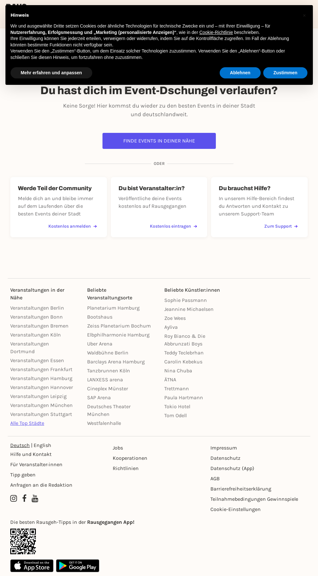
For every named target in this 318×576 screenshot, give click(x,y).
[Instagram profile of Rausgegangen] (13, 498)
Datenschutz (225, 458)
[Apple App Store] (31, 565)
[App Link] (159, 541)
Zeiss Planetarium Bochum (119, 326)
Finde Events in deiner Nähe (159, 141)
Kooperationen (130, 458)
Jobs (118, 448)
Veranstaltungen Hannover (41, 387)
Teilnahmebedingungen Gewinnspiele (254, 499)
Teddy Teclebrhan (184, 353)
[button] (304, 15)
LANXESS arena (105, 380)
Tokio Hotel (177, 406)
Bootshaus (99, 317)
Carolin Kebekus (183, 362)
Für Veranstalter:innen (36, 464)
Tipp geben (23, 475)
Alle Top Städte (27, 423)
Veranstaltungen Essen (37, 360)
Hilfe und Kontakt (31, 454)
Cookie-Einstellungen (235, 509)
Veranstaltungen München (41, 405)
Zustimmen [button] (285, 72)
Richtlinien (126, 468)
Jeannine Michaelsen (189, 309)
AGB (215, 478)
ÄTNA (170, 380)
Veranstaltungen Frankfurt (41, 369)
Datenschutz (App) (232, 468)
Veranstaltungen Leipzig (38, 396)
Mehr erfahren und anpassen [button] (51, 72)
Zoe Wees (175, 318)
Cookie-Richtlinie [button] (216, 32)
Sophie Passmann (185, 300)
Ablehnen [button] (240, 72)
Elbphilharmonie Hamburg (118, 335)
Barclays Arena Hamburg (116, 362)
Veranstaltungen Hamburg (41, 378)
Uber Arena (99, 344)
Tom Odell (175, 415)
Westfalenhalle (104, 423)
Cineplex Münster (107, 388)
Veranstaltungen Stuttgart (41, 414)
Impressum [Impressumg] (223, 448)
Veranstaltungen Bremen (39, 326)
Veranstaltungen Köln (35, 335)
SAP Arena (99, 397)
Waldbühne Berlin (107, 353)
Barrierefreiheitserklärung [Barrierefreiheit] (240, 489)
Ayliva (171, 327)
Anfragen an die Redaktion (41, 485)
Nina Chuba (178, 371)
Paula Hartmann (183, 397)
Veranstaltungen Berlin (37, 308)
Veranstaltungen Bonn (36, 317)
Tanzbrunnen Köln (108, 371)
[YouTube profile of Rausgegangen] (35, 498)
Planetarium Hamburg (113, 308)
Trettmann (176, 388)
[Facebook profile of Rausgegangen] (24, 498)
